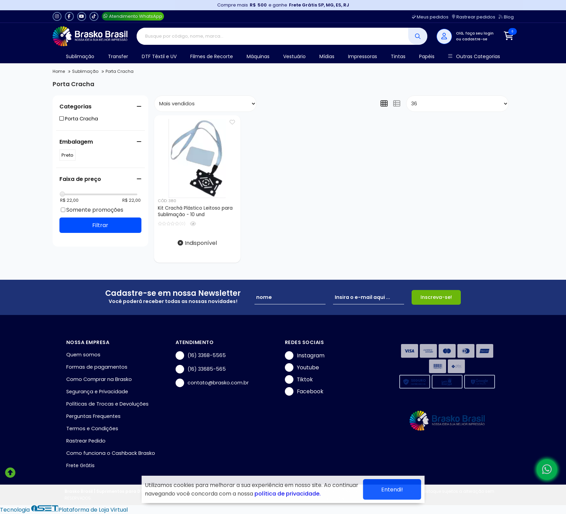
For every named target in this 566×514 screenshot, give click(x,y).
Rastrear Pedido (86, 440)
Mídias (326, 56)
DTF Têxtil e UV (159, 56)
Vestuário (294, 56)
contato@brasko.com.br (212, 383)
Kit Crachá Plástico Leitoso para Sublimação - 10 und (195, 211)
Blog (506, 17)
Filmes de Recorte (211, 56)
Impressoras (362, 56)
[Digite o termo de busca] (272, 36)
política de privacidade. (287, 494)
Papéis (426, 56)
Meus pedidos (430, 17)
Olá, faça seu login (475, 33)
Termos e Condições (92, 428)
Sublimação (80, 56)
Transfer (118, 56)
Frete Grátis (80, 465)
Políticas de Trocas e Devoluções (107, 403)
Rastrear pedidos (473, 17)
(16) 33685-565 (201, 369)
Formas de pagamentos (96, 367)
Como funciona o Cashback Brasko (110, 453)
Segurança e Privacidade (97, 391)
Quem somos (83, 354)
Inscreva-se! (436, 297)
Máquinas (258, 56)
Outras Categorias (474, 56)
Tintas (398, 56)
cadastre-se (474, 39)
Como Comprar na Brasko (99, 379)
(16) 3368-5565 (201, 355)
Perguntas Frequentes (93, 416)
